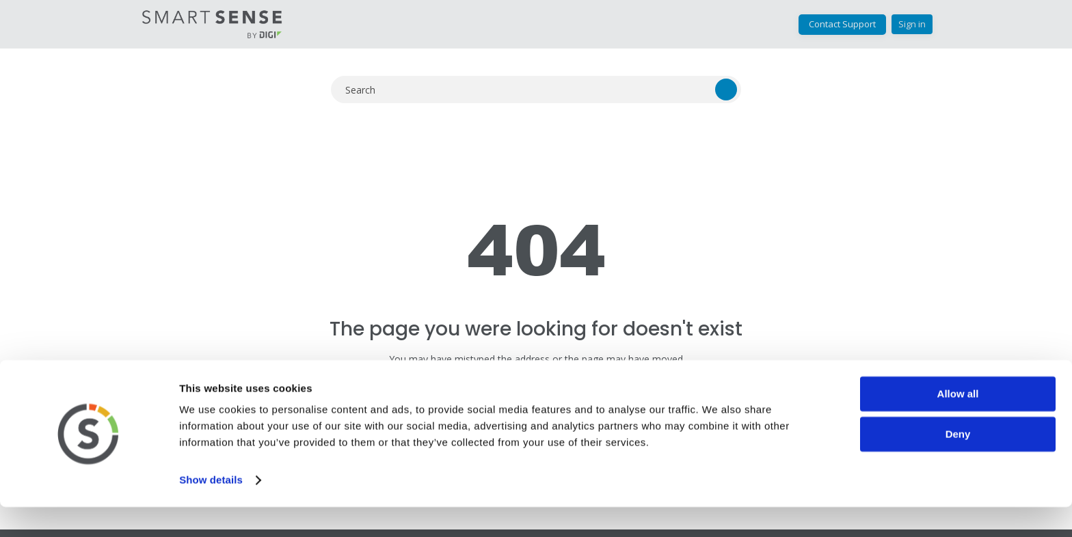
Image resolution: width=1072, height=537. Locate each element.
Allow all (958, 424)
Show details (211, 510)
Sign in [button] (912, 24)
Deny (958, 464)
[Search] (536, 89)
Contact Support (842, 24)
